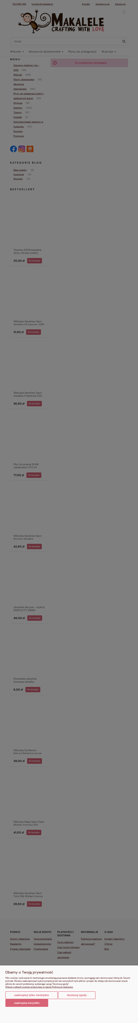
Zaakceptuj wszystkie (26, 1002)
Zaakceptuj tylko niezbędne (31, 995)
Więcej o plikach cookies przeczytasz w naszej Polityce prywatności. (39, 987)
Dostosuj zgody (77, 995)
